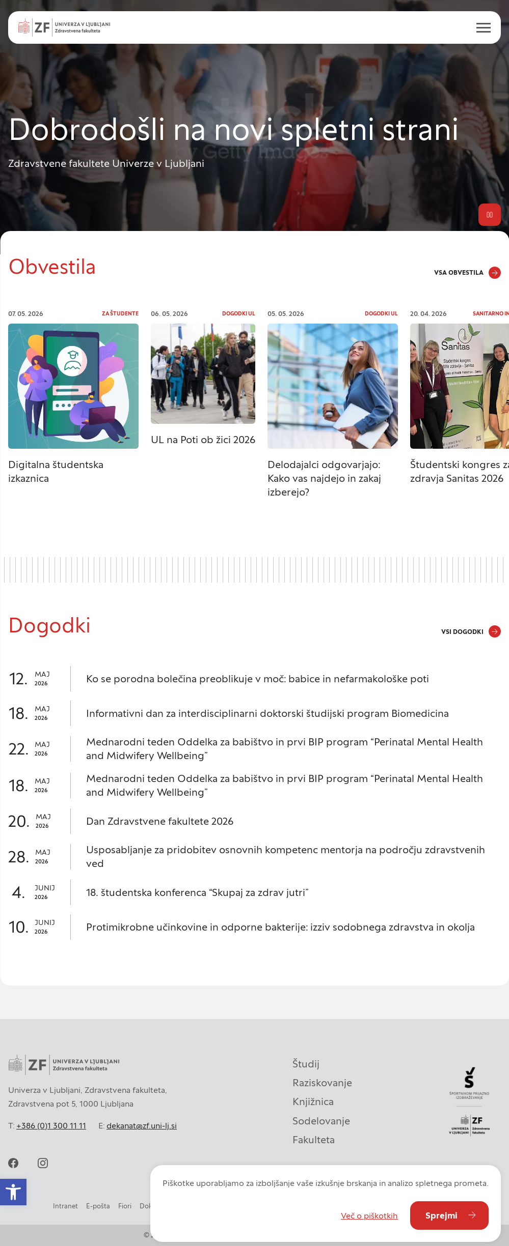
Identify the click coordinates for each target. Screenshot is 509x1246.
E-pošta (98, 1206)
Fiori (124, 1206)
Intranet (65, 1206)
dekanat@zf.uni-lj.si (141, 1125)
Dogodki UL (238, 313)
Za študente (120, 313)
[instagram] (43, 1163)
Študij (305, 1063)
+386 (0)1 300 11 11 (51, 1125)
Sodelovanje (321, 1120)
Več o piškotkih (369, 1215)
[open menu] (479, 27)
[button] (13, 1192)
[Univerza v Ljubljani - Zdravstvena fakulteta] (64, 27)
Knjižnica (313, 1101)
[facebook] (13, 1163)
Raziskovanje (322, 1082)
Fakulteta (313, 1139)
